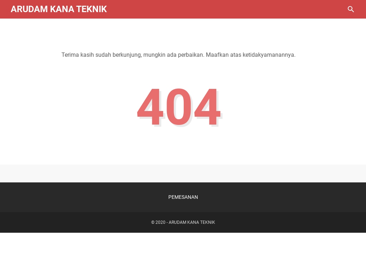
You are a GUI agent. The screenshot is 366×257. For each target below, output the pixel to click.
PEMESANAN (183, 197)
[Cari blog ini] (351, 9)
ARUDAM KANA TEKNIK (59, 9)
